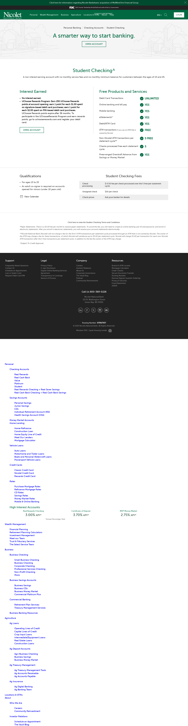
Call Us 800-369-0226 (94, 291)
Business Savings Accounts (23, 580)
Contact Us (10, 268)
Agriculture (76, 15)
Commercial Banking (20, 600)
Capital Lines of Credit (25, 632)
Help (112, 15)
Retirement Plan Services (26, 605)
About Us (80, 271)
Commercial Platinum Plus (27, 594)
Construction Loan (23, 431)
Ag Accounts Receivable (26, 673)
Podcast (79, 278)
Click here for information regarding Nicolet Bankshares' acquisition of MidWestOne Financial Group (94, 3)
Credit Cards (16, 465)
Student (18, 386)
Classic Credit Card (24, 470)
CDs (16, 409)
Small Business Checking (26, 560)
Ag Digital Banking (23, 687)
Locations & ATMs (91, 15)
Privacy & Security (119, 281)
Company (81, 260)
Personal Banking (72, 28)
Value (17, 380)
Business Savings (22, 585)
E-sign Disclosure (48, 268)
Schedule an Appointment (16, 271)
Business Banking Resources (24, 613)
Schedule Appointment (163, 15)
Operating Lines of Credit (27, 628)
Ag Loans (14, 623)
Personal (33, 15)
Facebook (87, 310)
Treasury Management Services (30, 608)
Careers (79, 266)
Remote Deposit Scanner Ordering (126, 278)
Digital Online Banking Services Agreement (54, 272)
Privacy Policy (46, 266)
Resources (117, 260)
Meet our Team (17, 538)
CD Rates (19, 492)
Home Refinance (22, 428)
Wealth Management (49, 15)
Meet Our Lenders (23, 437)
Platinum (18, 383)
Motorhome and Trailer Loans (29, 454)
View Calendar (31, 196)
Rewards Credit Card (24, 476)
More (17, 575)
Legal (44, 260)
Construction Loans (24, 644)
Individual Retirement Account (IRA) (32, 412)
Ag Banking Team (23, 690)
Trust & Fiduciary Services (22, 541)
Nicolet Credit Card (24, 473)
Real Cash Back (22, 377)
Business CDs (21, 588)
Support (9, 260)
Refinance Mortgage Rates (27, 489)
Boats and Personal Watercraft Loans (33, 457)
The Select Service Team (22, 545)
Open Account (94, 44)
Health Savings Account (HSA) (29, 415)
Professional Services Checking (29, 569)
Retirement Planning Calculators (26, 532)
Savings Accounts (18, 398)
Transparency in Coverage (52, 276)
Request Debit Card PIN (15, 276)
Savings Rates (21, 495)
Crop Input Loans (23, 635)
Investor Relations (83, 268)
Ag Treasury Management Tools (30, 670)
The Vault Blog (82, 276)
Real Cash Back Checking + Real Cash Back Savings (40, 392)
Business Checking (19, 555)
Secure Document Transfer (123, 273)
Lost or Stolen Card (13, 273)
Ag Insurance (16, 681)
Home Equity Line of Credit (27, 434)
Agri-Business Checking (26, 654)
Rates (12, 481)
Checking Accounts (93, 28)
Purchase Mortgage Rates (27, 486)
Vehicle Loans (16, 445)
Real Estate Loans (23, 641)
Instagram (100, 310)
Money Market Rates (24, 498)
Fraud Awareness (119, 283)
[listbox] (145, 15)
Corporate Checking (24, 566)
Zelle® (114, 286)
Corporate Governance (85, 273)
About (104, 15)
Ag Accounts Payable (24, 676)
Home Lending (17, 423)
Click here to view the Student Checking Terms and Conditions (94, 222)
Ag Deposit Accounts (20, 649)
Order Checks (117, 271)
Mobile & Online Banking (26, 501)
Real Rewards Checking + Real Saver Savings (37, 389)
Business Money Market (26, 591)
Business (65, 15)
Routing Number (119, 276)
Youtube (106, 310)
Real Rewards (21, 374)
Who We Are (16, 703)
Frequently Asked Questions (16, 266)
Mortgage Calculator (120, 268)
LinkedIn (80, 310)
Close (185, 2)
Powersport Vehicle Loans (27, 460)
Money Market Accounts (22, 420)
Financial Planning (19, 529)
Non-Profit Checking (24, 572)
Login (178, 15)
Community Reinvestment (87, 281)
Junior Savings (21, 406)
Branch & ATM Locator (121, 266)
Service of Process (48, 278)
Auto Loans (20, 451)
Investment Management (22, 535)
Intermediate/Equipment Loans (29, 638)
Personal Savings (22, 403)
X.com (93, 310)
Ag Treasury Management (22, 665)
